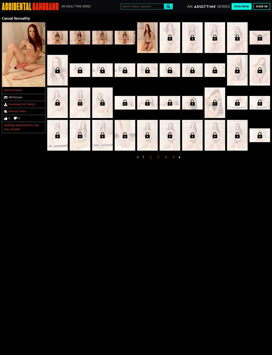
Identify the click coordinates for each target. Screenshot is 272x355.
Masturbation (24, 125)
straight (15, 129)
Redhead (9, 125)
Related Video (15, 111)
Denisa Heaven (13, 90)
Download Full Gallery (19, 104)
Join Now (241, 6)
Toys (36, 125)
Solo (6, 129)
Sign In (261, 6)
